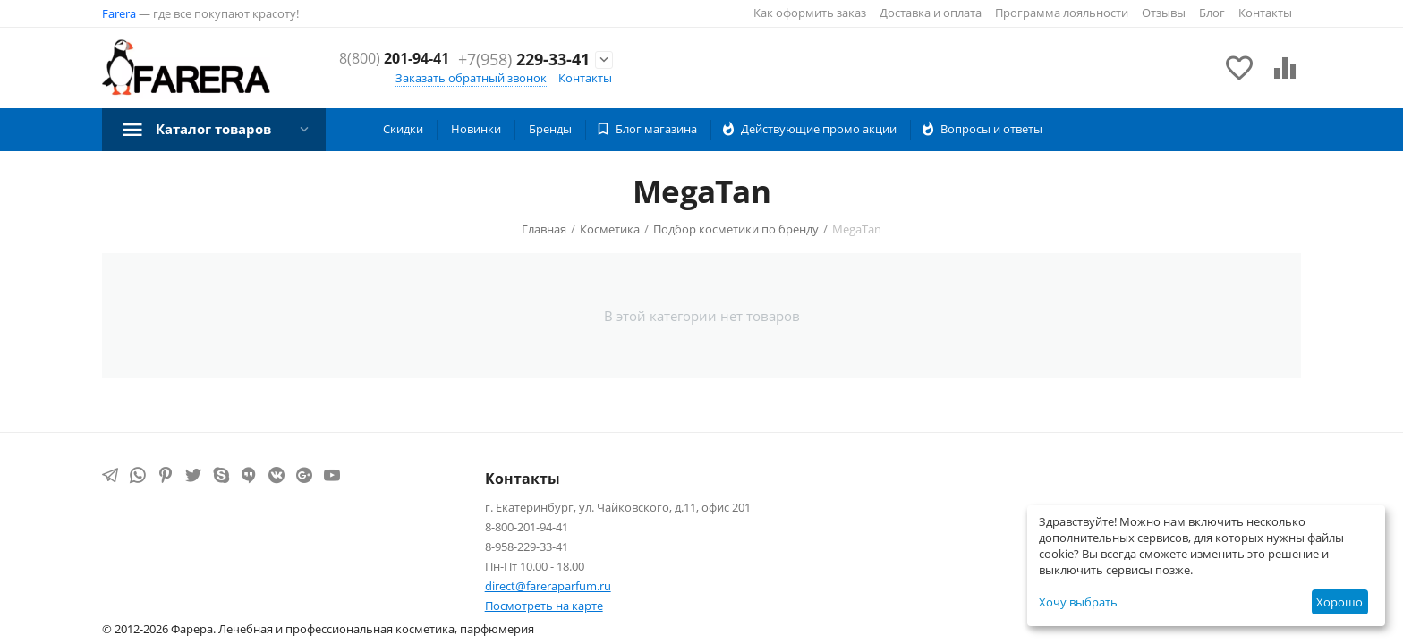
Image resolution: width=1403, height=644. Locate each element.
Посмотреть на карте (544, 605)
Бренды (550, 129)
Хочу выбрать (1078, 602)
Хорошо (1339, 602)
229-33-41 (524, 70)
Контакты (1265, 12)
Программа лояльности (1061, 12)
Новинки (476, 129)
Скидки (403, 129)
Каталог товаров (219, 129)
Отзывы (1164, 12)
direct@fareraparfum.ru (548, 586)
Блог (1212, 12)
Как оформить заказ (809, 12)
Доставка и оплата (931, 12)
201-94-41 (528, 50)
